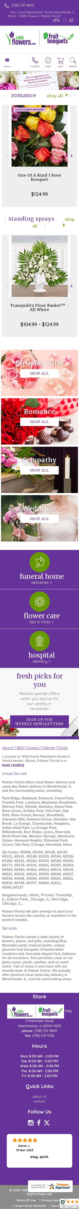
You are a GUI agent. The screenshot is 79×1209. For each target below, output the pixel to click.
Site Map (57, 1206)
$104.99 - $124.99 (39, 324)
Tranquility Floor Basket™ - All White (39, 307)
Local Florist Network (30, 1206)
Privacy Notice (52, 1200)
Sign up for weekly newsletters (39, 721)
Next (72, 156)
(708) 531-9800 (22, 5)
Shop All (55, 96)
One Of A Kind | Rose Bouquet (39, 177)
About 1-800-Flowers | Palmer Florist (35, 747)
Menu (7, 66)
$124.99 (39, 194)
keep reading (13, 765)
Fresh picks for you (39, 691)
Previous (6, 156)
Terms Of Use (26, 1200)
